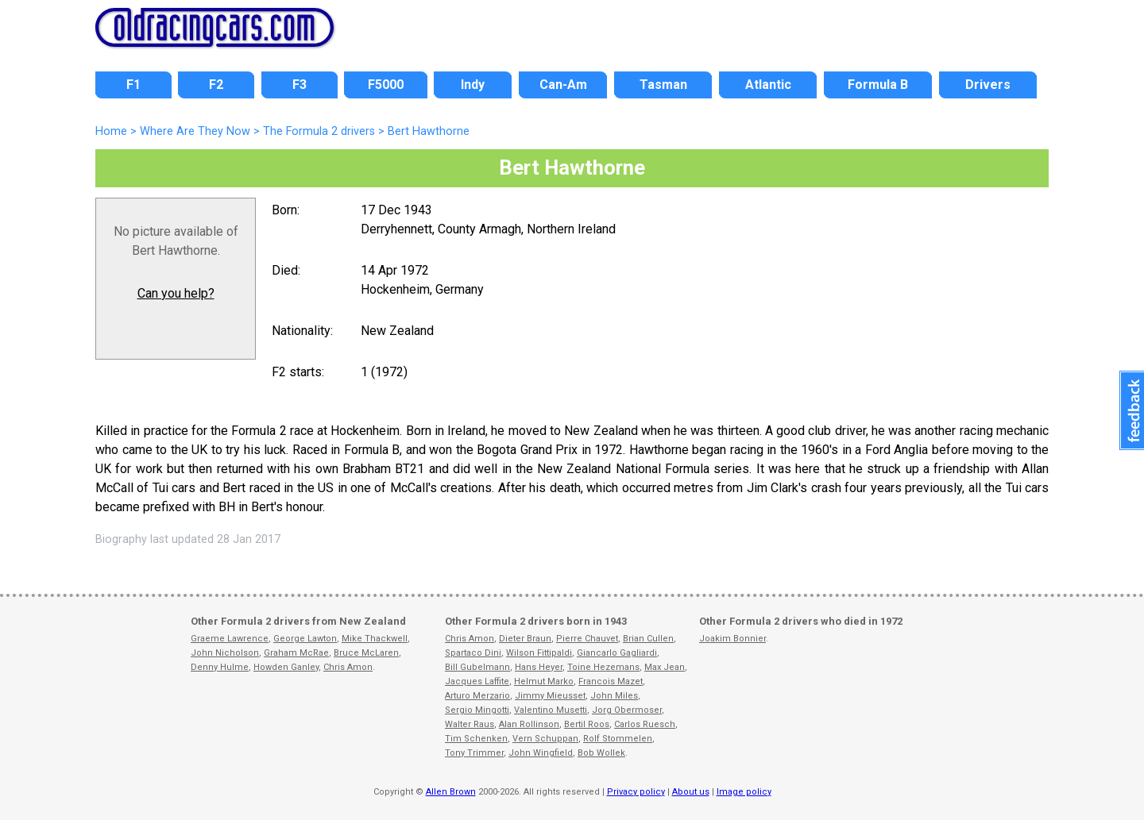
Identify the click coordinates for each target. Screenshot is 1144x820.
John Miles (614, 696)
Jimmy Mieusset (550, 696)
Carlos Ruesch (644, 724)
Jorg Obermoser (627, 710)
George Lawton (305, 638)
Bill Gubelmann (477, 667)
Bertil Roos (586, 724)
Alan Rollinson (529, 724)
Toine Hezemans (603, 667)
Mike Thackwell (375, 638)
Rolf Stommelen (617, 738)
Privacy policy (636, 792)
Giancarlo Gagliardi (617, 653)
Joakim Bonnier (732, 638)
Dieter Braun (525, 638)
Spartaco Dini (473, 653)
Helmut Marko (544, 681)
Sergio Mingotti (477, 710)
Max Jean (664, 667)
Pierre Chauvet (587, 638)
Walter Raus (469, 724)
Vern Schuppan (545, 738)
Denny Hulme (220, 667)
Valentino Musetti (550, 710)
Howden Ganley (286, 667)
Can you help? (175, 293)
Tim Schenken (476, 738)
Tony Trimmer (474, 753)
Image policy (744, 792)
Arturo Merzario (477, 696)
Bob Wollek (601, 753)
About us (690, 792)
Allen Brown (451, 792)
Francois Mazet (610, 681)
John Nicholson (225, 653)
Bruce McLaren (366, 653)
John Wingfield (540, 753)
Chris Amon (348, 667)
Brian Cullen (648, 638)
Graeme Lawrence (230, 638)
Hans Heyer (538, 667)
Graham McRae (296, 653)
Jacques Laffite (477, 681)
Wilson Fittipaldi (539, 653)
